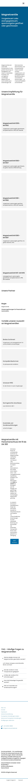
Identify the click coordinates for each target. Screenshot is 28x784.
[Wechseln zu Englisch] (16, 3)
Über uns (3, 707)
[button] (23, 3)
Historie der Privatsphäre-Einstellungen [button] (11, 718)
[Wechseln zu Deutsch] (19, 3)
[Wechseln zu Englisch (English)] (10, 780)
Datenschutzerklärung (7, 714)
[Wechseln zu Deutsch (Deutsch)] (20, 780)
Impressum (4, 712)
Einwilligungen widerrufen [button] (7, 720)
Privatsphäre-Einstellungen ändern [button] (10, 716)
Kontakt (3, 710)
